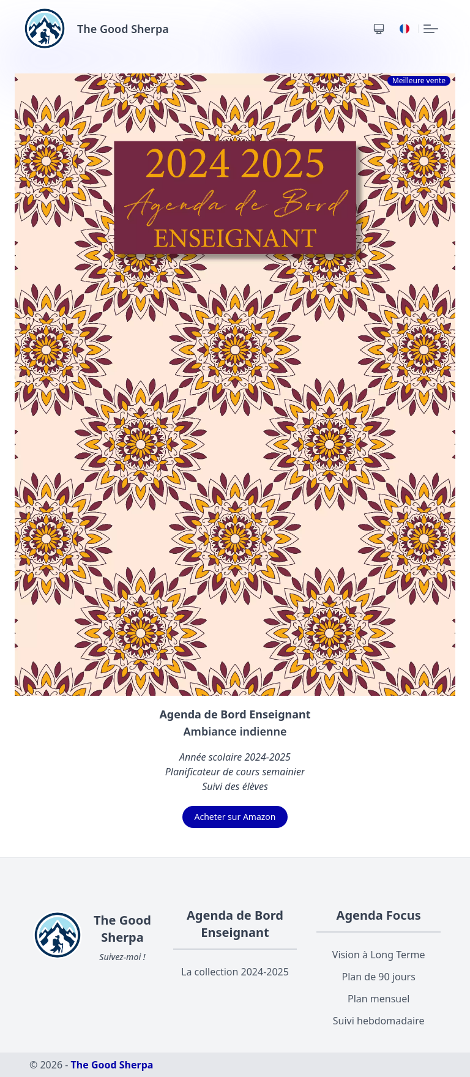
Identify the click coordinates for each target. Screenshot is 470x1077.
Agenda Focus (379, 915)
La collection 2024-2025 (235, 971)
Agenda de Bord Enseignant (235, 924)
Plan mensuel (378, 998)
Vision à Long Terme (378, 954)
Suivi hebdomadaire (379, 1020)
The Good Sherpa (112, 1064)
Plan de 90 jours (379, 976)
